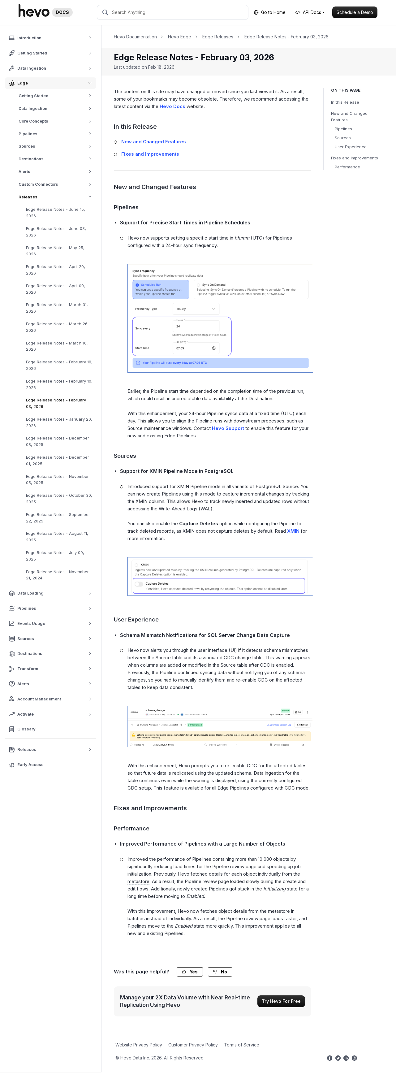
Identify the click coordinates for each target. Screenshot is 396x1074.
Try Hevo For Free (281, 1001)
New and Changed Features (349, 116)
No (220, 971)
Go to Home (270, 12)
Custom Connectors (57, 184)
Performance (347, 166)
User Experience (351, 146)
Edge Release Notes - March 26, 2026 (57, 327)
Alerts (57, 171)
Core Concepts (57, 121)
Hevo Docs (172, 106)
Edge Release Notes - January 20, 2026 (59, 422)
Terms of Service (241, 1044)
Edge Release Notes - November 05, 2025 (57, 479)
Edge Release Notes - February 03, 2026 (56, 403)
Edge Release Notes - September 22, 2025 (58, 517)
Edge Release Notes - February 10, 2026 (59, 384)
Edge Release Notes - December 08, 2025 (57, 441)
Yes (190, 971)
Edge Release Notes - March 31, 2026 (57, 308)
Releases (57, 197)
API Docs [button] (308, 12)
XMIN (293, 531)
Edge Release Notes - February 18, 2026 (59, 365)
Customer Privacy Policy (193, 1044)
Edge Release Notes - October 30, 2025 (59, 498)
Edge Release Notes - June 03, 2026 (56, 231)
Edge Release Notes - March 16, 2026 (57, 346)
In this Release (345, 102)
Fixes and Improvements (354, 157)
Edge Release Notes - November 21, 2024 (57, 575)
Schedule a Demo (355, 12)
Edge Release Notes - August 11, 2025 (57, 536)
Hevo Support (228, 428)
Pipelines (57, 134)
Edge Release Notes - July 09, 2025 (55, 555)
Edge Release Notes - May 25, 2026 (55, 251)
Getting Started (57, 96)
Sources (57, 146)
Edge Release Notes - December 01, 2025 (57, 460)
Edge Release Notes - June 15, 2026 (55, 212)
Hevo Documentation (135, 36)
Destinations (57, 159)
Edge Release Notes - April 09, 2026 (55, 289)
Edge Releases (217, 36)
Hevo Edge (179, 36)
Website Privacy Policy (138, 1044)
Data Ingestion (57, 108)
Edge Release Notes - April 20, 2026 (55, 269)
